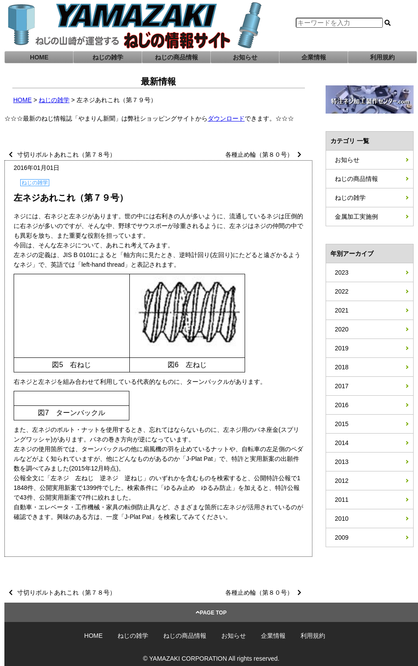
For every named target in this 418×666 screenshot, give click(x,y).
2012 (341, 480)
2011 (341, 499)
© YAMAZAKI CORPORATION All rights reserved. (211, 658)
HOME (39, 57)
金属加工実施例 (356, 216)
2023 (341, 272)
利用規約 (382, 57)
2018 (341, 367)
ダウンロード (226, 118)
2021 (341, 310)
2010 (341, 518)
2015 (341, 423)
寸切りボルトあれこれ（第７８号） (66, 154)
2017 (341, 386)
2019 (341, 348)
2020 (341, 329)
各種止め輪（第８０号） (259, 154)
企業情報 (313, 57)
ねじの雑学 (107, 57)
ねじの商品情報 (176, 57)
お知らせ (245, 57)
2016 (341, 404)
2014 (341, 442)
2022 (341, 291)
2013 (341, 461)
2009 (341, 537)
